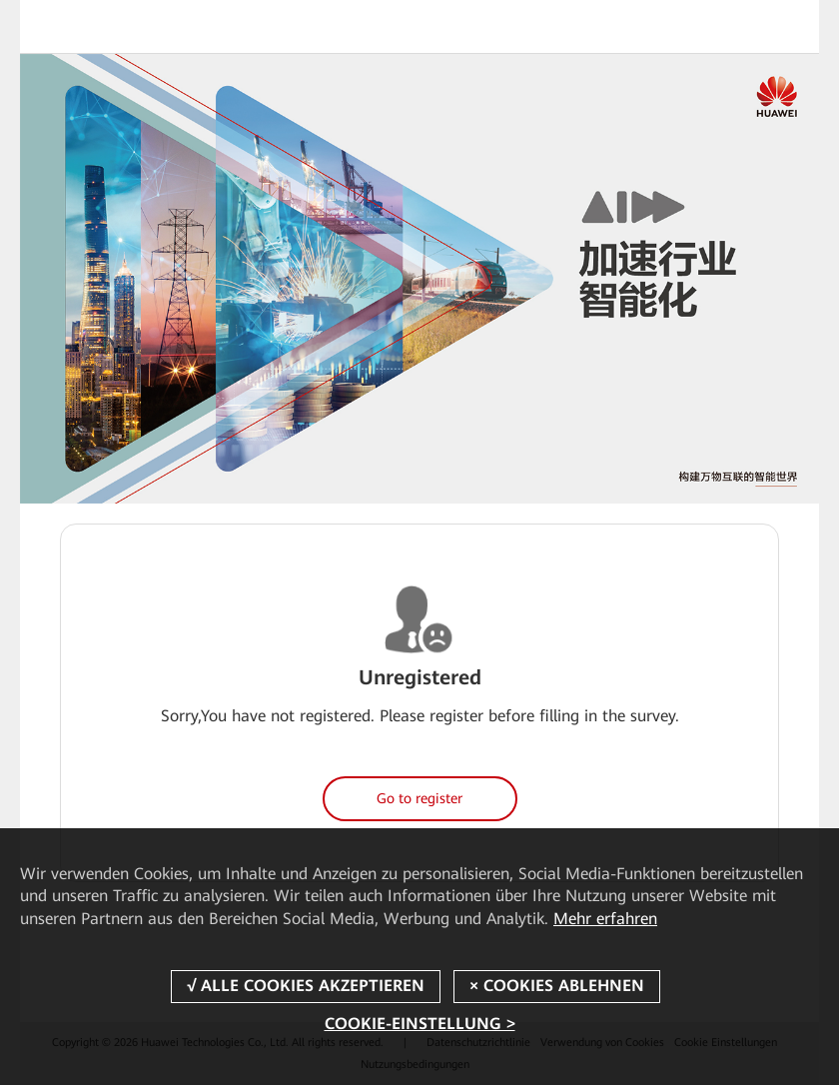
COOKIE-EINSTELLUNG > (420, 1023)
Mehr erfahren (605, 918)
